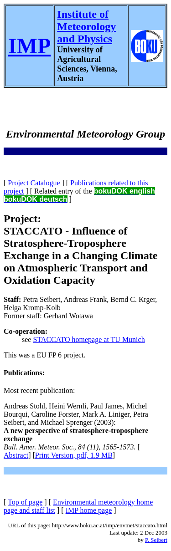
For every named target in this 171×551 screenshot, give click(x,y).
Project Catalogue (33, 183)
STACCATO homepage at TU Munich (89, 339)
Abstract (16, 455)
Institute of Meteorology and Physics (86, 26)
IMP (29, 46)
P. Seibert (156, 539)
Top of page (25, 502)
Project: (22, 218)
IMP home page (89, 510)
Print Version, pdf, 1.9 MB (74, 455)
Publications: (24, 373)
